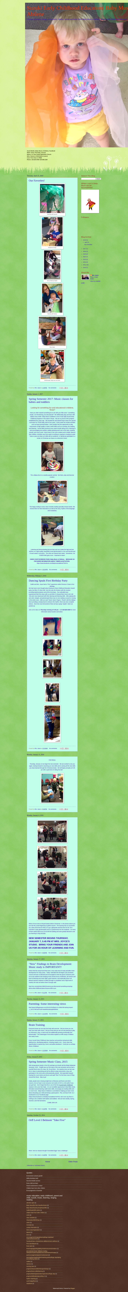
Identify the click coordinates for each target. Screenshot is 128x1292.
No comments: (53, 388)
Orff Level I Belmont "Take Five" (47, 1120)
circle (27, 1215)
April (86, 242)
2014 (84, 256)
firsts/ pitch (29, 1246)
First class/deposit (31, 1243)
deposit (28, 1232)
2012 (84, 262)
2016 (84, 251)
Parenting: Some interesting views (47, 1003)
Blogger (72, 1288)
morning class (30, 1266)
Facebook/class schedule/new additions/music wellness (41, 1241)
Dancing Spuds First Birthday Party (48, 580)
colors (28, 1222)
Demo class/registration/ (33, 1230)
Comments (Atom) (39, 1165)
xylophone (29, 1283)
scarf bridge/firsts (31, 1281)
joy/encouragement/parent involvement (37, 1255)
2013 (84, 259)
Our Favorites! (37, 180)
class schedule (30, 1217)
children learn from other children (35, 1212)
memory (28, 1264)
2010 (84, 267)
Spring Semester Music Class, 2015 (48, 1061)
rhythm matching (31, 1278)
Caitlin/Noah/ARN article (33, 1210)
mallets (28, 1261)
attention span (30, 1202)
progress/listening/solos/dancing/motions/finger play (40, 1273)
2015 (84, 254)
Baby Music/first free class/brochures (36, 1205)
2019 (84, 240)
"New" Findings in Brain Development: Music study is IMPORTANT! (50, 965)
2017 (84, 248)
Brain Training (37, 1024)
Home (47, 1162)
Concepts (29, 1225)
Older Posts (73, 1162)
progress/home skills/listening (34, 1271)
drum (27, 1234)
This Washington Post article (45, 1034)
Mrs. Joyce (95, 275)
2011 (84, 265)
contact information (31, 1227)
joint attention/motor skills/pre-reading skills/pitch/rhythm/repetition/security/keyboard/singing (41, 1251)
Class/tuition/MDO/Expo (33, 1220)
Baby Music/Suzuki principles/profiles (36, 1207)
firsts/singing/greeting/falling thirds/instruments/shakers (41, 1248)
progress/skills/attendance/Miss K (35, 1276)
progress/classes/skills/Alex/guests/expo (37, 1268)
